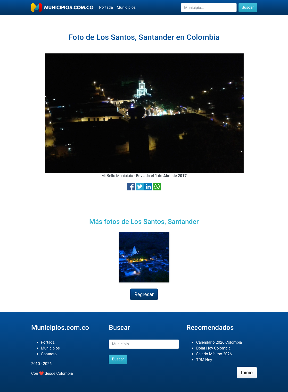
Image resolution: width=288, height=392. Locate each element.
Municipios (126, 7)
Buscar (248, 7)
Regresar (144, 294)
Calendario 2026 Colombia (219, 342)
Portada (106, 7)
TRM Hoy (204, 360)
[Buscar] (209, 7)
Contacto (49, 354)
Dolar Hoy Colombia (213, 348)
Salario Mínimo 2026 (214, 354)
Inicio (247, 372)
